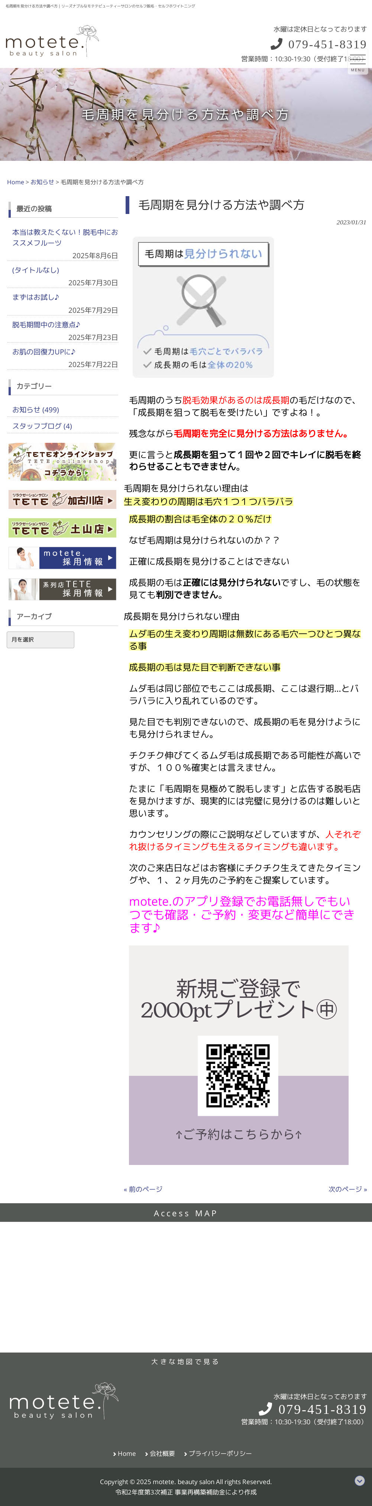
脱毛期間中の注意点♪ (46, 324)
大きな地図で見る (185, 1362)
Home (127, 1454)
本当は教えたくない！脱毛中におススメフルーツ (65, 237)
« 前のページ (143, 1189)
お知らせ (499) (35, 409)
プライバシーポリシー (220, 1454)
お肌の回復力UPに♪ (43, 352)
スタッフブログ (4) (42, 426)
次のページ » (348, 1189)
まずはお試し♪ (35, 297)
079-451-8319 (318, 44)
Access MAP (186, 1213)
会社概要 (162, 1454)
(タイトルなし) (35, 270)
